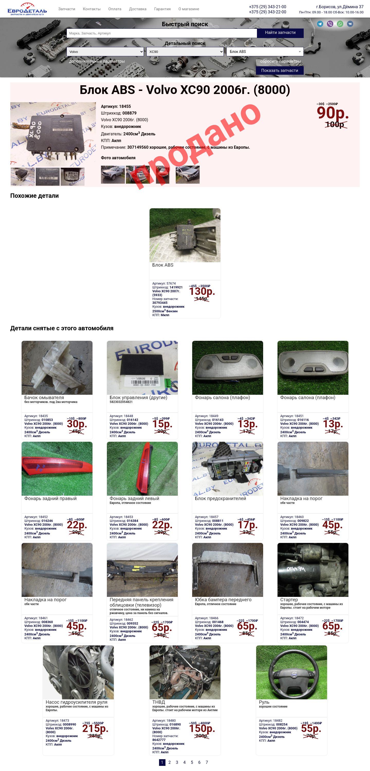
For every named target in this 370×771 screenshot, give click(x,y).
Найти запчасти (280, 32)
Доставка (137, 9)
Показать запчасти (279, 70)
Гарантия (162, 9)
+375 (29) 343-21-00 (267, 6)
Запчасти (66, 9)
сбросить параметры (280, 61)
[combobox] (265, 51)
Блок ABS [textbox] (238, 52)
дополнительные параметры (97, 61)
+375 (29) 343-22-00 (267, 12)
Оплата (115, 9)
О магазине (189, 9)
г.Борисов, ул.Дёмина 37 (340, 6)
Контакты (92, 9)
